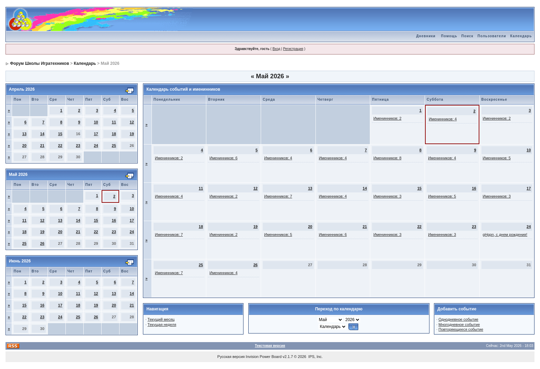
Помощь (449, 36)
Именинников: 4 (443, 119)
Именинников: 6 (223, 158)
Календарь (521, 36)
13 (24, 134)
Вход (276, 49)
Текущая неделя (161, 324)
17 (96, 134)
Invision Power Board (264, 357)
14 (42, 134)
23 (78, 145)
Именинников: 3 (387, 196)
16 (114, 220)
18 (114, 134)
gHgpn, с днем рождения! (505, 234)
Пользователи (492, 36)
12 (132, 122)
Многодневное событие (459, 324)
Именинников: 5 (497, 158)
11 (114, 122)
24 (96, 145)
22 (60, 145)
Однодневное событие (458, 319)
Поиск (467, 36)
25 (114, 145)
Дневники (425, 36)
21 (42, 145)
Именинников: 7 (278, 196)
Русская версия (231, 357)
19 (132, 134)
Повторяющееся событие (460, 329)
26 (42, 243)
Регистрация (293, 49)
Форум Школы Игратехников (39, 63)
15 (60, 134)
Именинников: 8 (387, 158)
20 (24, 145)
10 (96, 122)
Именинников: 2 (387, 118)
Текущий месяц (161, 319)
